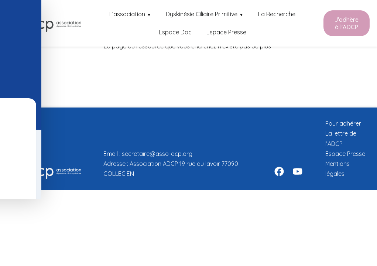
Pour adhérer (343, 123)
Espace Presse (226, 32)
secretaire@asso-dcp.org (157, 153)
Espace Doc (175, 32)
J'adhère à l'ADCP (347, 23)
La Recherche (276, 14)
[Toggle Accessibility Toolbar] (11, 46)
